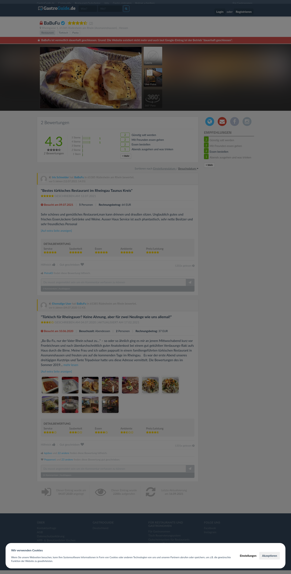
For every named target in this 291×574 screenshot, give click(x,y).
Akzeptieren (269, 555)
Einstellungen (248, 555)
